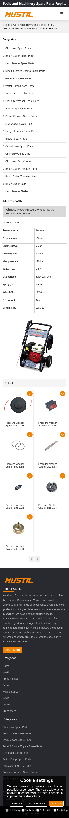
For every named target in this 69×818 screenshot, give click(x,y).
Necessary (13, 810)
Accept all (56, 803)
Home (6, 24)
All (14, 24)
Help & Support (11, 691)
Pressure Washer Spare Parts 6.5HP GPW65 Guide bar (48, 467)
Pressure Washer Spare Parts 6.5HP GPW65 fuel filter (15, 508)
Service (7, 685)
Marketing (61, 810)
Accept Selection (36, 803)
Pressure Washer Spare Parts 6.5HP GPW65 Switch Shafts (50, 425)
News (6, 698)
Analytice (28, 810)
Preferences (44, 810)
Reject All (17, 803)
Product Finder (11, 678)
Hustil (6, 672)
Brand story (9, 710)
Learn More (12, 649)
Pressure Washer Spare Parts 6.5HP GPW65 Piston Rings (17, 467)
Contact (7, 704)
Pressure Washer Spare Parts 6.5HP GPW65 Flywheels (48, 508)
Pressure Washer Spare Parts (35, 24)
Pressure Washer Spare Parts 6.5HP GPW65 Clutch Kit (15, 549)
